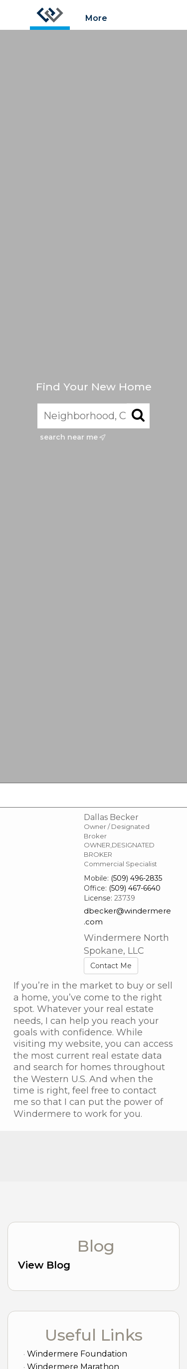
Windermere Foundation (77, 1354)
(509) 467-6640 (135, 888)
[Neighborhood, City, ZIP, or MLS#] (93, 416)
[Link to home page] (50, 15)
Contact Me (111, 965)
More (96, 18)
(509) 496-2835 (136, 878)
